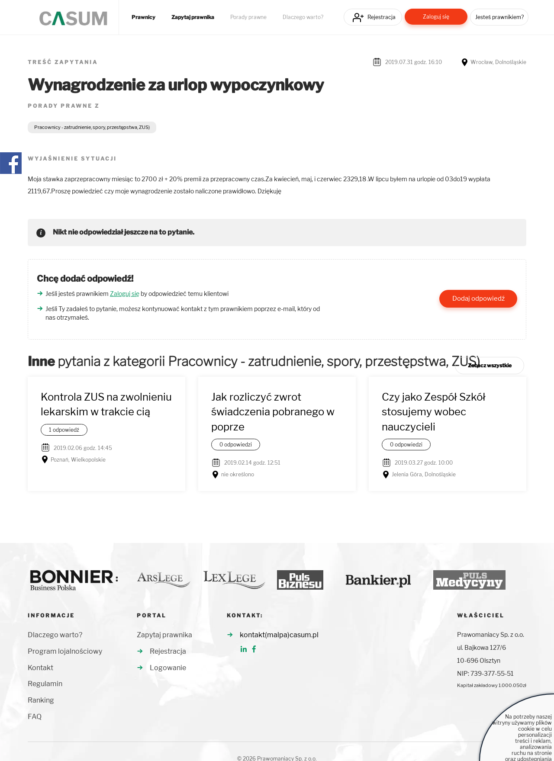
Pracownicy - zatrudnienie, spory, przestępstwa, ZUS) (92, 127)
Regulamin (45, 684)
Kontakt (40, 668)
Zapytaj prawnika (192, 17)
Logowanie (168, 668)
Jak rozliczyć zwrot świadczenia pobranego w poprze (273, 412)
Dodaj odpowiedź (478, 298)
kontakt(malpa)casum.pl (279, 635)
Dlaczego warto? (303, 17)
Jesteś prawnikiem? (499, 17)
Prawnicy (143, 17)
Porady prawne (248, 17)
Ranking (41, 700)
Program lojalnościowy (65, 651)
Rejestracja (381, 17)
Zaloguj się (436, 16)
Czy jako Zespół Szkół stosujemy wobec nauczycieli (434, 412)
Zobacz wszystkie (490, 365)
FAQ (35, 717)
